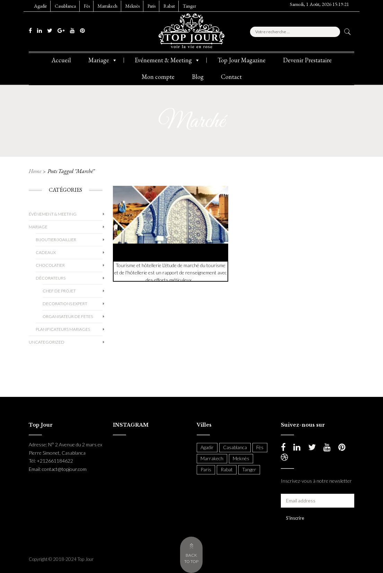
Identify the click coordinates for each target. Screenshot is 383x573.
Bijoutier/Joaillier (56, 239)
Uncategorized (46, 342)
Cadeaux (46, 252)
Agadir (40, 6)
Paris (151, 6)
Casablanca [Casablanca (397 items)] (235, 447)
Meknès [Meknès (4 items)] (241, 458)
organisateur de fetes (68, 316)
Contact (231, 77)
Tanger (189, 6)
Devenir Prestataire (307, 60)
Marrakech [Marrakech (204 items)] (212, 458)
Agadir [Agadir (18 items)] (207, 447)
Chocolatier (50, 265)
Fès (87, 6)
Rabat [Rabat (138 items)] (227, 469)
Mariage (102, 60)
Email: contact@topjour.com (58, 469)
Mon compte (158, 77)
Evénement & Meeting (167, 60)
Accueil (61, 60)
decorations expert (65, 303)
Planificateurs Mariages (63, 329)
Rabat (169, 6)
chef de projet (59, 290)
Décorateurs (50, 278)
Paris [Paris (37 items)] (206, 469)
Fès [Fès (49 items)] (260, 447)
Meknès (132, 6)
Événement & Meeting (53, 214)
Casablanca (65, 6)
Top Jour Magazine (241, 60)
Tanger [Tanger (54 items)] (249, 469)
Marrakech (107, 6)
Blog (198, 77)
